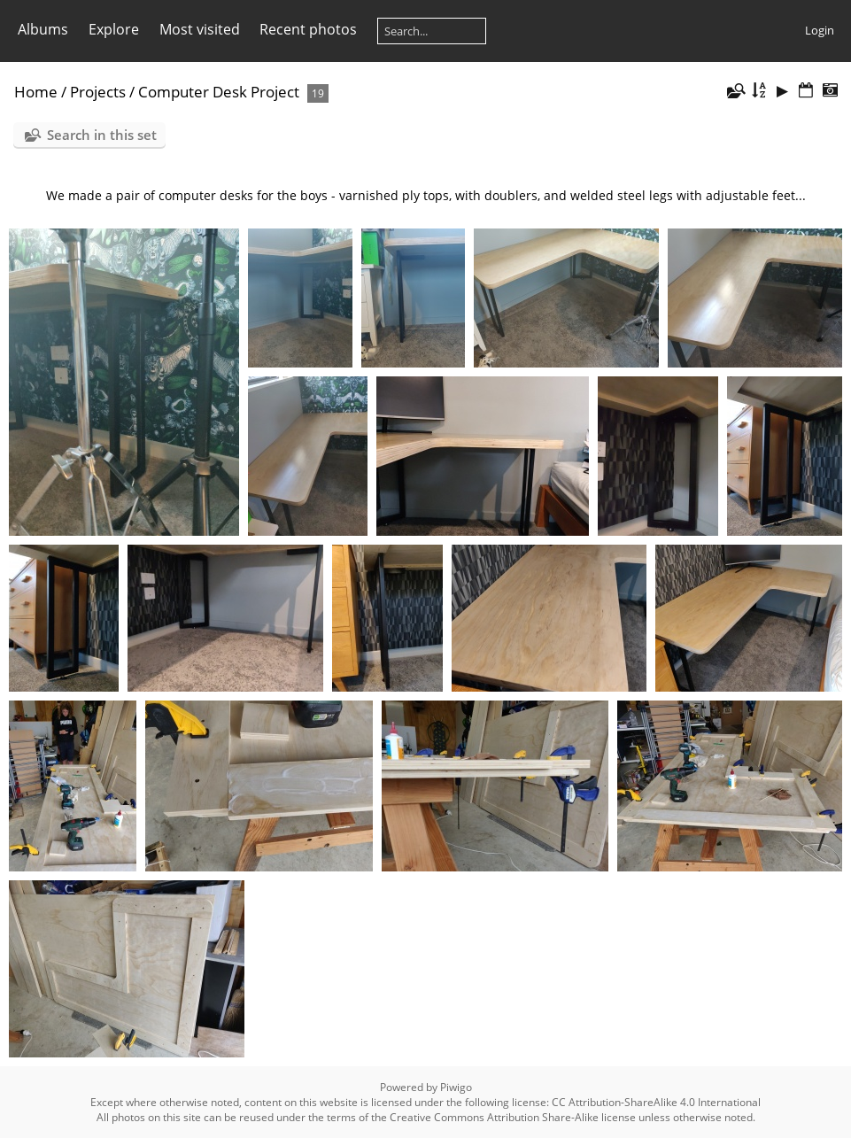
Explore (114, 29)
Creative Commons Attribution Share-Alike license (513, 1117)
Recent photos (308, 29)
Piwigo (456, 1087)
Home (36, 91)
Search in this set (102, 134)
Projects (98, 91)
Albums (43, 29)
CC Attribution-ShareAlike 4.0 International (656, 1102)
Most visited (199, 29)
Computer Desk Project (218, 91)
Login (819, 30)
